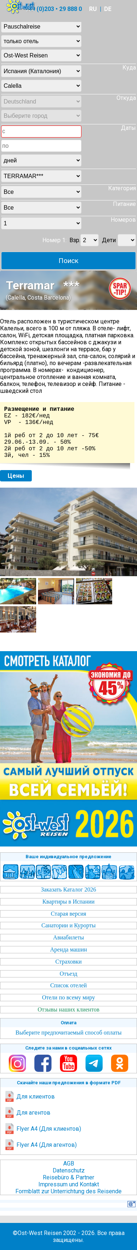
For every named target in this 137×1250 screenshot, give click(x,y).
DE (107, 8)
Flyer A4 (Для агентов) (40, 1144)
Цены (16, 475)
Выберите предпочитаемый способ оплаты (68, 1032)
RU (93, 8)
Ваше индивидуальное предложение (68, 856)
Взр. (74, 240)
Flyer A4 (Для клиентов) (42, 1128)
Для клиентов (29, 1096)
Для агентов (27, 1112)
